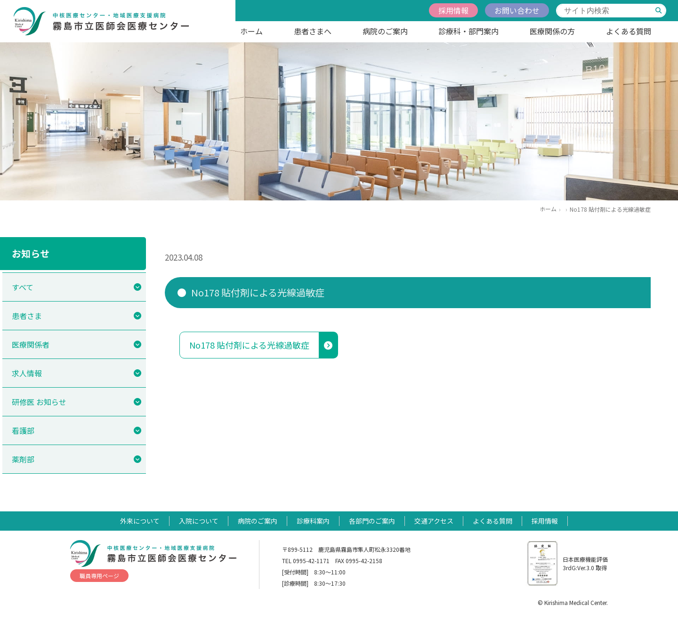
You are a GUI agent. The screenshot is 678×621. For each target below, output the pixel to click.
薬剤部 (23, 459)
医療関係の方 (552, 31)
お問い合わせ (517, 10)
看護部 (23, 430)
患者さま (27, 315)
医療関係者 (30, 344)
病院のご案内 (385, 31)
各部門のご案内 (372, 520)
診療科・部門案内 (468, 31)
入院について (198, 520)
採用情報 (453, 10)
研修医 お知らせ (39, 401)
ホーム (251, 31)
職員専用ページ (99, 576)
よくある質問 (628, 31)
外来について (140, 520)
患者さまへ (312, 31)
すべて (22, 287)
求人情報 (27, 373)
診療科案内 (313, 520)
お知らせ (30, 253)
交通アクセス (433, 520)
